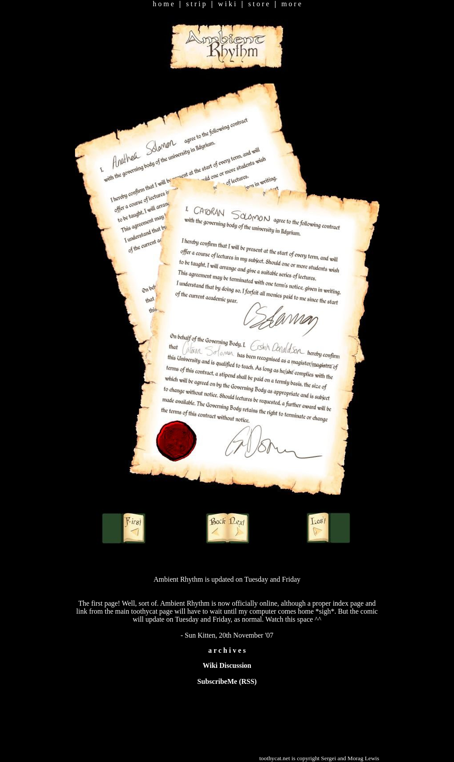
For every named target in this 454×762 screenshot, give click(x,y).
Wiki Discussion (227, 665)
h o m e (163, 4)
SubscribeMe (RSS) (227, 681)
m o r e (291, 4)
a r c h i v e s (227, 650)
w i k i (227, 4)
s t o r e (258, 4)
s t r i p (195, 4)
